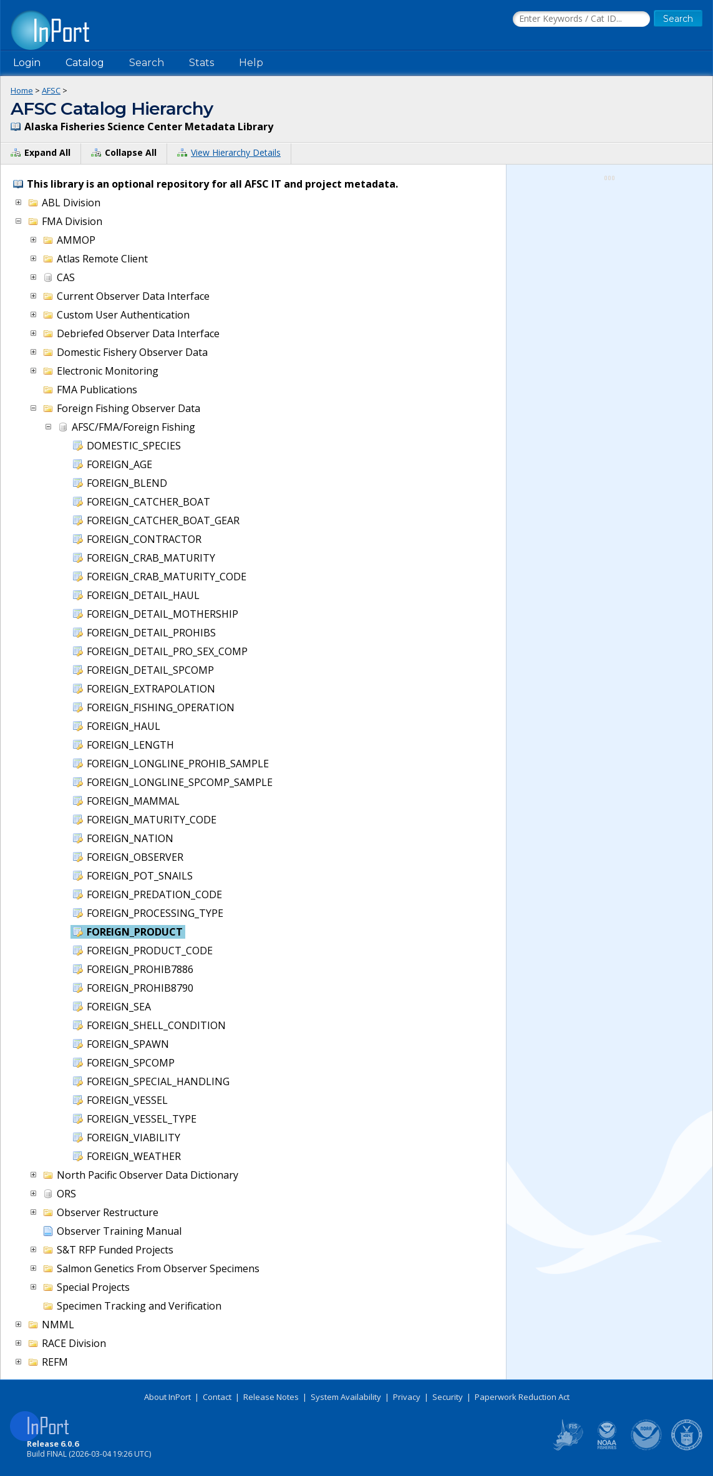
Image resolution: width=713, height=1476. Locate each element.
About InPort (167, 1396)
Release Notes (271, 1396)
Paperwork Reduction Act (522, 1396)
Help (251, 63)
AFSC (51, 90)
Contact (217, 1396)
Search (146, 63)
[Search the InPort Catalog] (581, 19)
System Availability (346, 1396)
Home (22, 90)
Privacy (406, 1396)
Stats (201, 63)
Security (447, 1396)
